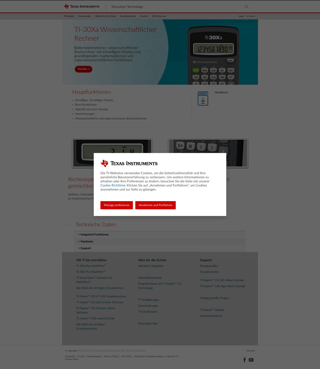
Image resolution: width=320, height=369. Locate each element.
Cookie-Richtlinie (112, 185)
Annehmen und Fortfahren (155, 205)
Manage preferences (116, 205)
